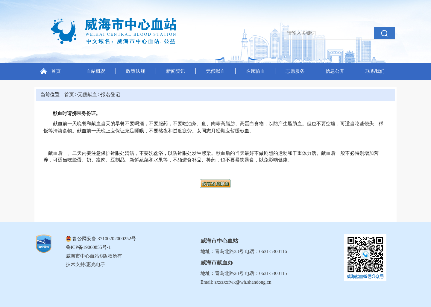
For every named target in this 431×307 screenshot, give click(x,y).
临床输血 (255, 71)
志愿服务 (295, 71)
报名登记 (110, 94)
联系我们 (375, 71)
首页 (56, 71)
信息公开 (335, 71)
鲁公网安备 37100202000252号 (104, 238)
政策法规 (135, 71)
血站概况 (95, 71)
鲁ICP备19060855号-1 (88, 247)
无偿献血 (215, 71)
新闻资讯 (175, 71)
